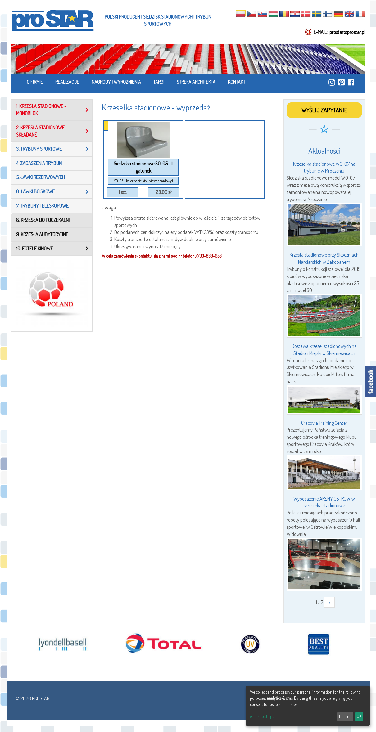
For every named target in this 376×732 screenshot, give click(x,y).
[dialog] (308, 706)
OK (359, 716)
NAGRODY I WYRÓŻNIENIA (116, 82)
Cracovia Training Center (324, 423)
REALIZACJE (67, 82)
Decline (345, 716)
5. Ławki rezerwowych (40, 177)
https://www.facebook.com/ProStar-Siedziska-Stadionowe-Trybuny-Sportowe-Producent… (351, 82)
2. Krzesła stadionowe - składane (41, 131)
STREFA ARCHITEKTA (196, 82)
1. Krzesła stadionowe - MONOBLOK (41, 109)
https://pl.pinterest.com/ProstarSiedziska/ (341, 82)
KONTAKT (236, 82)
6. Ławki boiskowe (35, 191)
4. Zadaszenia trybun (39, 163)
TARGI (158, 82)
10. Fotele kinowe (34, 248)
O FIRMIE (35, 82)
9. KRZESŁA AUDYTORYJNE (42, 234)
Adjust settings (262, 716)
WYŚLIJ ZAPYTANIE (324, 110)
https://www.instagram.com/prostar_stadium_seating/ (331, 82)
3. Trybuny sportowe (39, 149)
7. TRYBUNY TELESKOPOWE (42, 206)
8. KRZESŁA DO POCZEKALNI (43, 220)
